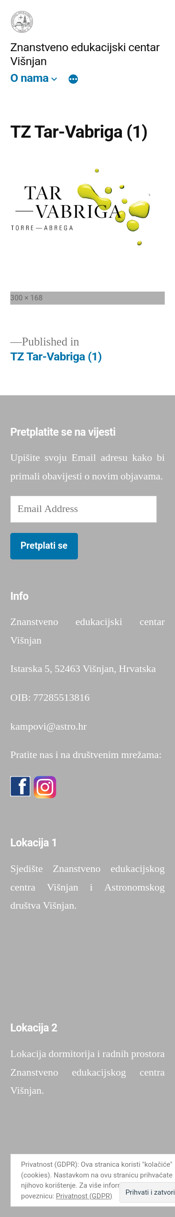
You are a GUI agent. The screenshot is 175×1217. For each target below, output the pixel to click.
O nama (29, 78)
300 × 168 (26, 297)
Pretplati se (44, 545)
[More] (73, 80)
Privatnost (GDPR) (84, 1196)
